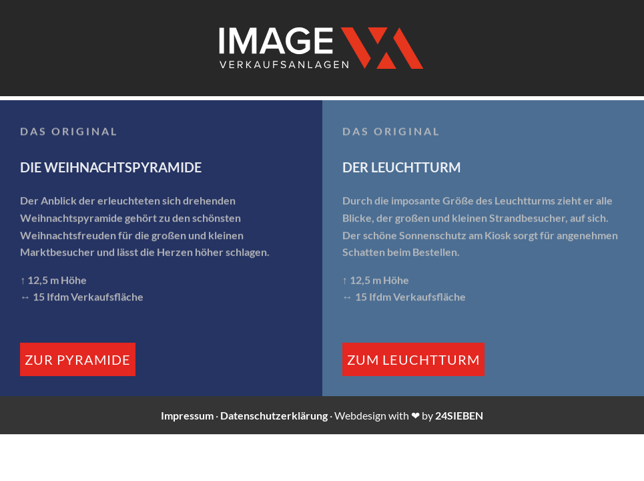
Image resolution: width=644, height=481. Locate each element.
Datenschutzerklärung (274, 415)
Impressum (187, 415)
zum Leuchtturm (413, 359)
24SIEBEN (459, 415)
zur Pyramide (78, 359)
